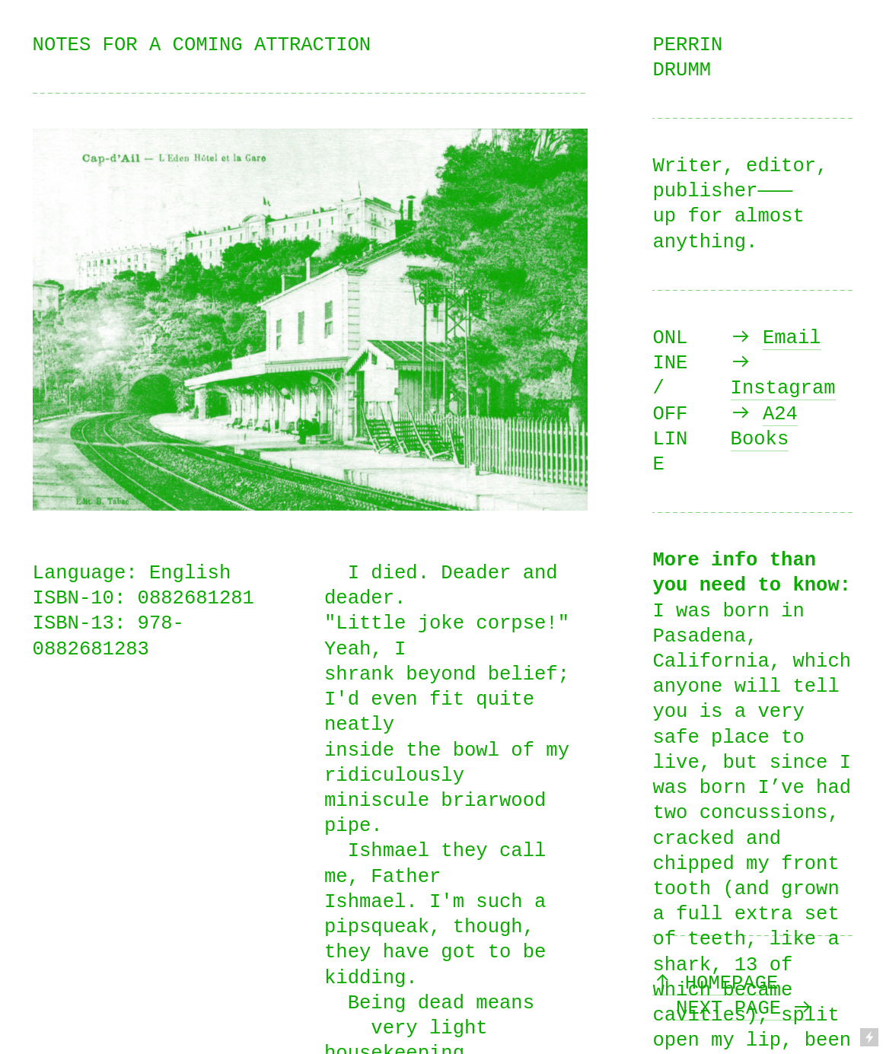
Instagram (783, 388)
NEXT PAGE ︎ (744, 1009)
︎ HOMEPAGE (715, 984)
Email (792, 338)
